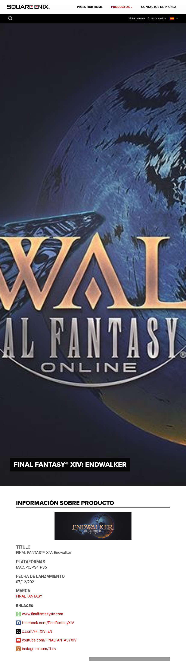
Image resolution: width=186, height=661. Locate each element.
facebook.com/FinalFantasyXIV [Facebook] (48, 623)
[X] (93, 631)
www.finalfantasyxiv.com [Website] (42, 614)
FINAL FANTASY (29, 596)
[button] (122, 7)
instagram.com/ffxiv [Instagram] (39, 649)
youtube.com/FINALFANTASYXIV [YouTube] (49, 640)
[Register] (137, 18)
